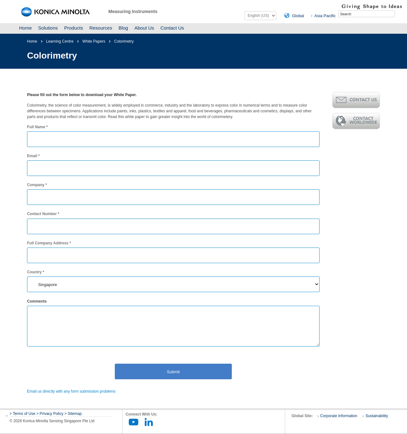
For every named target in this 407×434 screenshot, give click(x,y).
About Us (144, 28)
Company (37, 185)
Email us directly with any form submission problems (71, 391)
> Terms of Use (23, 413)
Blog (123, 28)
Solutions (48, 28)
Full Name (37, 127)
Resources (100, 28)
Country (35, 272)
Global (298, 15)
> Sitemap (73, 413)
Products (73, 28)
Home (25, 28)
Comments (37, 301)
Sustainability (376, 416)
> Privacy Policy (49, 413)
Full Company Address (49, 243)
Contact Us (172, 28)
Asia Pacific (325, 15)
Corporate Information (338, 416)
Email (33, 156)
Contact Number (43, 214)
